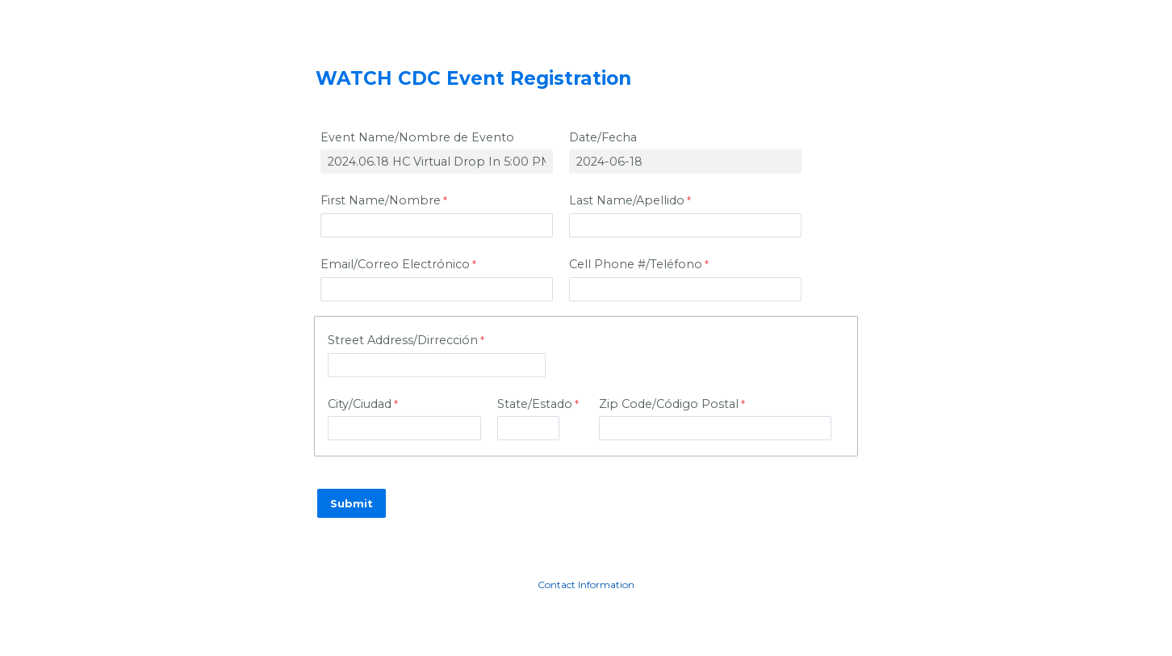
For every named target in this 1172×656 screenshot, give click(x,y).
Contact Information (586, 584)
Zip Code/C (669, 404)
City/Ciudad (359, 404)
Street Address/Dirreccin (403, 340)
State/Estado (534, 404)
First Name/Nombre (380, 200)
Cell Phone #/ (635, 264)
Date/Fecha (603, 137)
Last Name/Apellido (626, 200)
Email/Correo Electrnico (395, 264)
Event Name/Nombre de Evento (417, 137)
